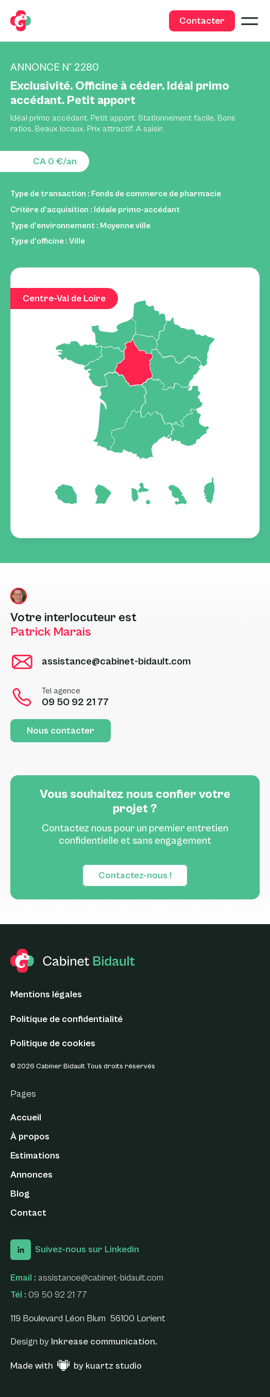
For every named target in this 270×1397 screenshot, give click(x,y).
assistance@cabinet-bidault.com (100, 1277)
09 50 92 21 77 (57, 1294)
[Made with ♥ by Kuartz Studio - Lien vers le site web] (76, 1366)
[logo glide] (20, 20)
